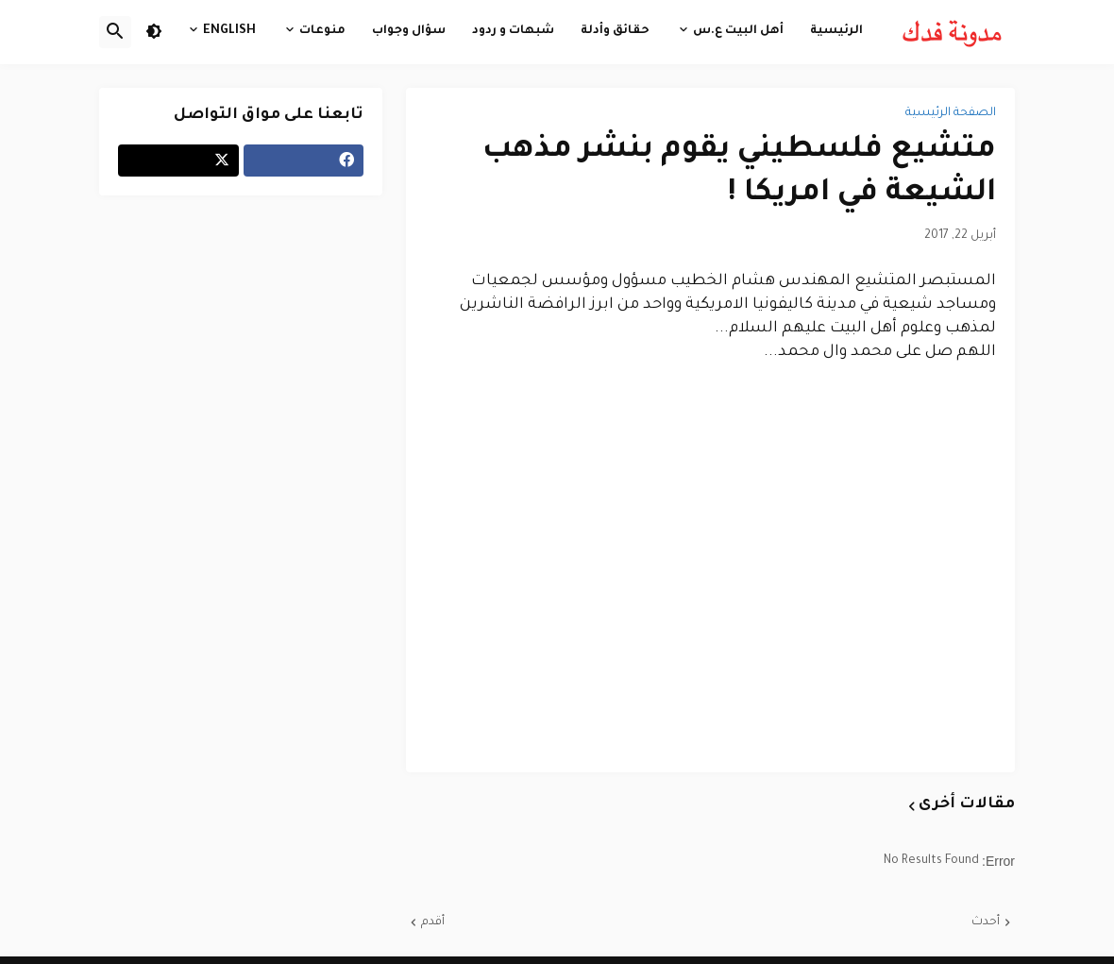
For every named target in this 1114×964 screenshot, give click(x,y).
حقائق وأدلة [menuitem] (615, 31)
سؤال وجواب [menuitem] (409, 31)
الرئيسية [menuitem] (836, 31)
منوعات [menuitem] (322, 31)
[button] (154, 32)
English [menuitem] (229, 31)
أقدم (433, 922)
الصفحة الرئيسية (950, 113)
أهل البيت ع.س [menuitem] (738, 31)
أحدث (985, 922)
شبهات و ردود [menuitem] (513, 31)
